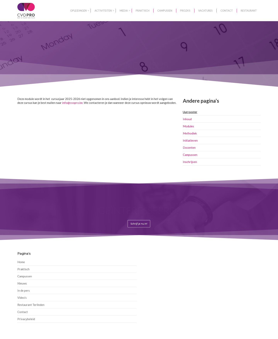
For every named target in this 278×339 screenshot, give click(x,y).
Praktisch (23, 269)
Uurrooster (190, 112)
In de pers (23, 290)
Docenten (189, 147)
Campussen (190, 154)
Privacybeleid (26, 319)
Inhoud (187, 119)
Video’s (22, 297)
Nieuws (22, 283)
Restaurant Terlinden (30, 304)
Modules (188, 126)
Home (21, 262)
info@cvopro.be (72, 102)
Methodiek (190, 133)
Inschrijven (190, 162)
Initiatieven (190, 140)
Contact (22, 312)
